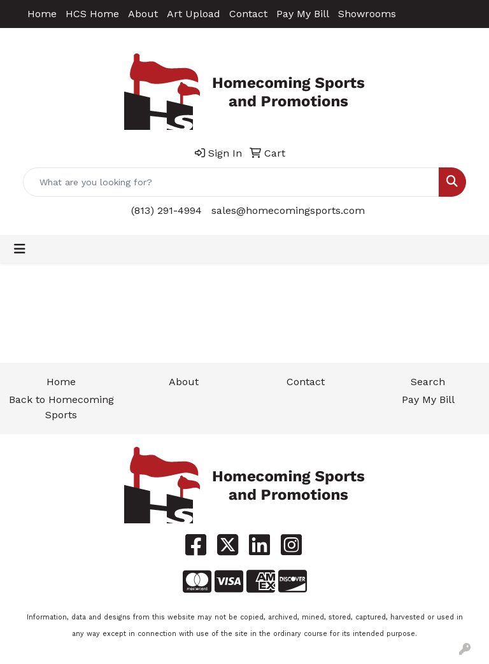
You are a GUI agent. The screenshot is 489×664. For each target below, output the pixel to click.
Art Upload (193, 14)
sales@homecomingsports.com (288, 210)
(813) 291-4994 (166, 210)
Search (428, 382)
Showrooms (367, 14)
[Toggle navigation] (19, 249)
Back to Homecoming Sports (61, 407)
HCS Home (92, 14)
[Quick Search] (231, 182)
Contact (248, 14)
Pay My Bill (302, 14)
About (143, 14)
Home (42, 14)
